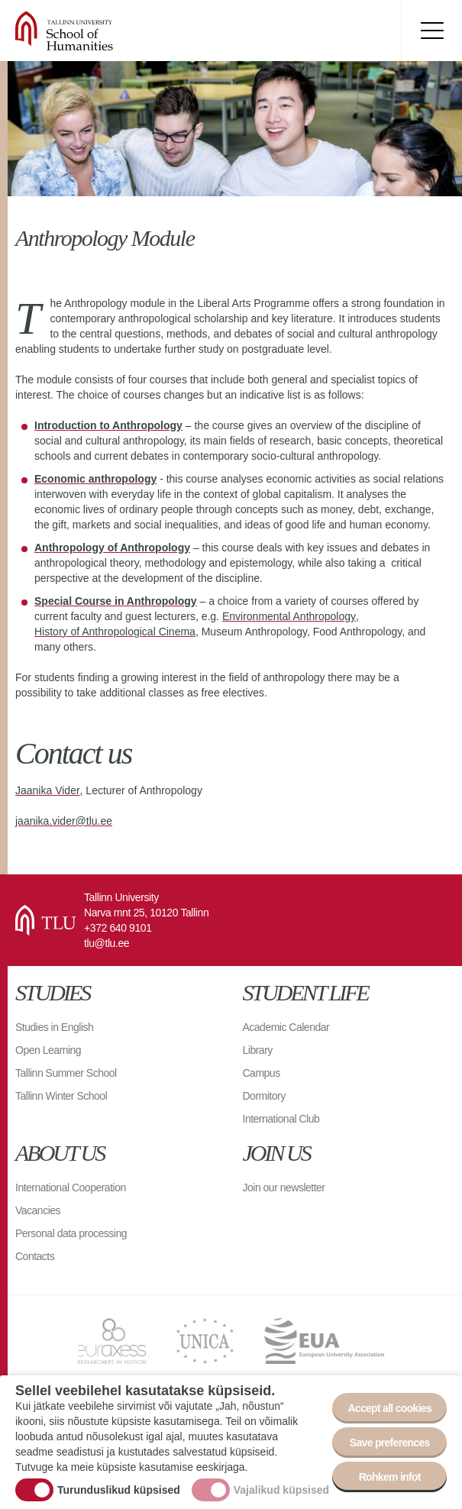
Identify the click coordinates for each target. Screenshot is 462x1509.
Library (258, 1050)
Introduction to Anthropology (108, 425)
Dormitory (264, 1096)
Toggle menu (431, 30)
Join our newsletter (284, 1187)
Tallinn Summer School (66, 1073)
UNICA (205, 1341)
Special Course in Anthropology (115, 601)
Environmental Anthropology (289, 616)
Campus (261, 1073)
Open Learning (48, 1050)
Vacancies (37, 1210)
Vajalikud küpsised (281, 1490)
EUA (324, 1341)
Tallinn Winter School (61, 1096)
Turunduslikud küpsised (118, 1490)
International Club (281, 1119)
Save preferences (390, 1442)
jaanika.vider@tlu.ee (63, 821)
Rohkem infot (390, 1477)
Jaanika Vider (47, 790)
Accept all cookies (389, 1408)
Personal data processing (71, 1233)
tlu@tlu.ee (106, 943)
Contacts (34, 1256)
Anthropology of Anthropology (112, 547)
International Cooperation (70, 1187)
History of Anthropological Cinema (114, 631)
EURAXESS (112, 1341)
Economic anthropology (95, 479)
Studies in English (54, 1027)
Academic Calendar (286, 1027)
